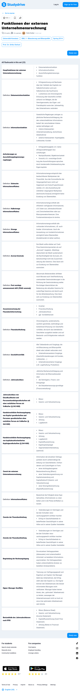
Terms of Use (6, 678)
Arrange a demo (33, 647)
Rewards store (6, 644)
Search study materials (9, 641)
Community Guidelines (9, 647)
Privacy (15, 678)
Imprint (23, 678)
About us (31, 678)
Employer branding (34, 644)
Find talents (32, 641)
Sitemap (53, 678)
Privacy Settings (42, 678)
